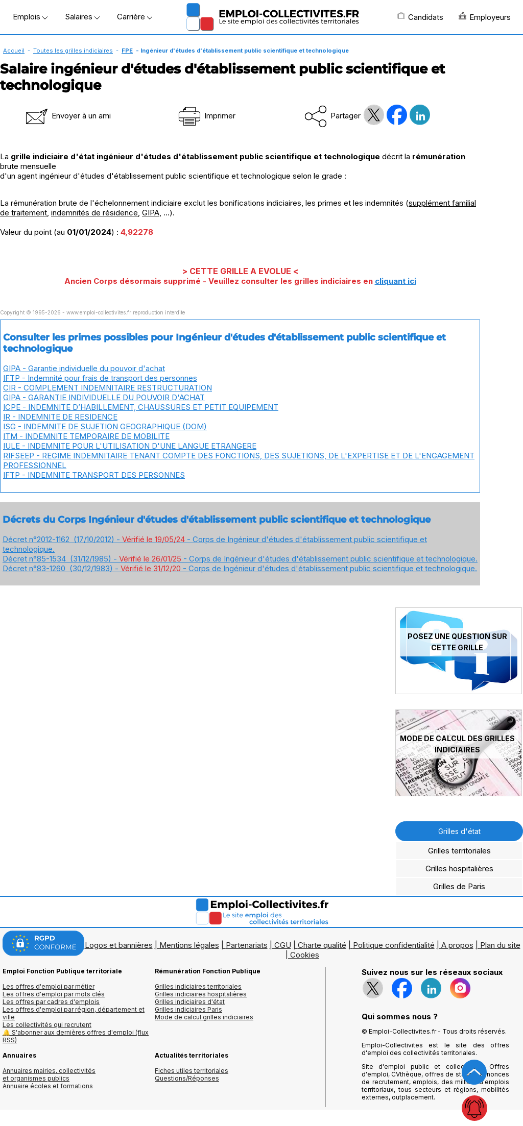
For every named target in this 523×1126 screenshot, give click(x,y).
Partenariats (247, 945)
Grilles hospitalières (459, 868)
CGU (282, 945)
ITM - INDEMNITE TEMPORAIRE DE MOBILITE (86, 436)
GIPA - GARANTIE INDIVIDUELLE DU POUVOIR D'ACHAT (104, 397)
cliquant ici (395, 281)
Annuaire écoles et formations (48, 1086)
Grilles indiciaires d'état (190, 1002)
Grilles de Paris (459, 886)
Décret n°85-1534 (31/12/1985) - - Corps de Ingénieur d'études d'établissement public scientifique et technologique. (240, 559)
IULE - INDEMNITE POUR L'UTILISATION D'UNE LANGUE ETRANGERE (129, 446)
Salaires (82, 16)
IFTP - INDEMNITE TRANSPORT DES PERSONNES (94, 475)
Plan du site (500, 945)
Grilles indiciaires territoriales (198, 986)
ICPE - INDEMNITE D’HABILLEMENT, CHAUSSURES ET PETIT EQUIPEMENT (140, 407)
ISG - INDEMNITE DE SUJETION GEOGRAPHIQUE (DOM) (105, 426)
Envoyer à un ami (67, 115)
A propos (457, 945)
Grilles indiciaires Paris (188, 1009)
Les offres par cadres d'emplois (51, 1002)
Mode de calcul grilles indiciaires (204, 1017)
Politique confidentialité (394, 945)
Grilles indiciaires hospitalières (201, 994)
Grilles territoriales (459, 850)
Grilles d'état (459, 831)
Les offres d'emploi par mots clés (54, 994)
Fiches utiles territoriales (191, 1070)
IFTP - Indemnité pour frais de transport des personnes (100, 378)
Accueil (14, 50)
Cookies (304, 955)
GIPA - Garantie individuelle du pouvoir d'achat (84, 368)
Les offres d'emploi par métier (48, 986)
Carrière (134, 16)
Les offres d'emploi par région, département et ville (74, 1013)
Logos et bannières (119, 945)
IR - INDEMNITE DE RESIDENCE (60, 417)
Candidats (420, 17)
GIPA (150, 212)
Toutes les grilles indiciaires (73, 50)
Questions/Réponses (187, 1078)
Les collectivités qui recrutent (47, 1025)
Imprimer (206, 115)
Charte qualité (322, 945)
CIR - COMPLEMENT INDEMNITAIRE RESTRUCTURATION (107, 388)
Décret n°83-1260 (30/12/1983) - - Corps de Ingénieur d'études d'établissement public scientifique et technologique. (240, 568)
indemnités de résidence (94, 212)
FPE (127, 50)
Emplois (30, 16)
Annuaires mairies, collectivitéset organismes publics (49, 1074)
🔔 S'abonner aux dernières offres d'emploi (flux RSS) (76, 1036)
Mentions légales (189, 945)
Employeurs (485, 17)
